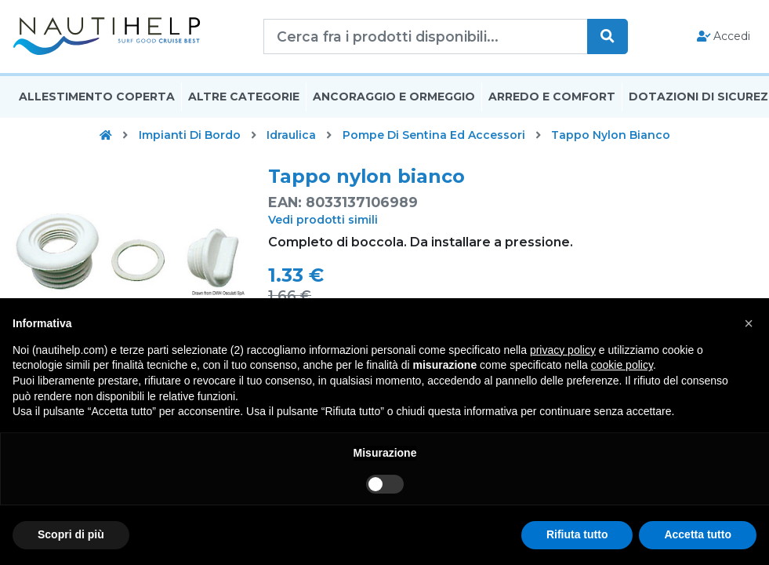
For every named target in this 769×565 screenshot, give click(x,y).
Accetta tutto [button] (697, 534)
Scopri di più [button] (71, 534)
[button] (748, 323)
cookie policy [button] (622, 365)
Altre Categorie (243, 96)
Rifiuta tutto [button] (577, 534)
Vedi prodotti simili (323, 220)
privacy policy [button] (563, 350)
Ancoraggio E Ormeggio (394, 96)
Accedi (724, 36)
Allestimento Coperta (97, 96)
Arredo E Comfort (551, 96)
